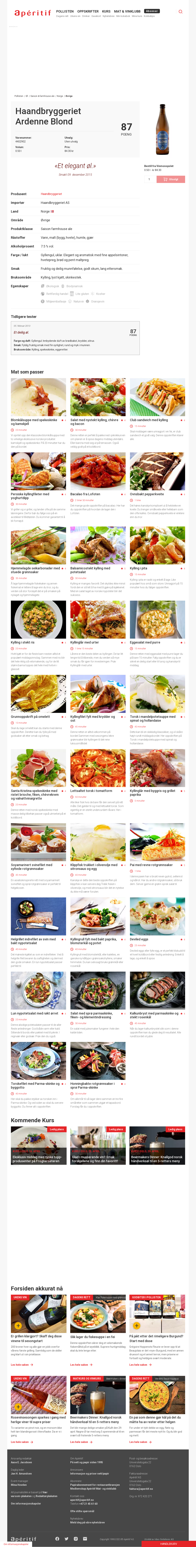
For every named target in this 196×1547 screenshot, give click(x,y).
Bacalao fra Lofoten (85, 494)
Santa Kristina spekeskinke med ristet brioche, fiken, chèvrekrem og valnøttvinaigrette (35, 794)
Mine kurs (137, 16)
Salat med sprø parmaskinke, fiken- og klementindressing (91, 1015)
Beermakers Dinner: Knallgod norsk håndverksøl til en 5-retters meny (95, 1419)
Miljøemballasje (56, 301)
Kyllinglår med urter (84, 642)
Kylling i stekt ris (22, 642)
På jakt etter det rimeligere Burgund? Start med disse (156, 1338)
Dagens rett (62, 16)
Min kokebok (123, 16)
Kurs (106, 11)
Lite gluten (82, 294)
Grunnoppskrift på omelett (30, 717)
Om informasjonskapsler (26, 1503)
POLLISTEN (65, 11)
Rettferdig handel (57, 294)
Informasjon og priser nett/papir (89, 1473)
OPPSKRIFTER (88, 11)
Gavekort (96, 16)
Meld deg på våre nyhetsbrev (87, 1522)
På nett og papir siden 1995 (86, 1462)
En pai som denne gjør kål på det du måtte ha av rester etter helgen (155, 1419)
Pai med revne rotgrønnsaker (151, 865)
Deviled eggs (139, 939)
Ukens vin (75, 16)
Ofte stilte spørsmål (82, 1511)
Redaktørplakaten (46, 1496)
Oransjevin (97, 301)
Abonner (152, 11)
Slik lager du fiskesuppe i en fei (92, 1337)
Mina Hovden (19, 1484)
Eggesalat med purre (145, 642)
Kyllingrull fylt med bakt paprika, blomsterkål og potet (93, 941)
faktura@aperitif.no (141, 1488)
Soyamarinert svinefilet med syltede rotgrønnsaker (31, 867)
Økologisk (52, 286)
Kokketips (149, 16)
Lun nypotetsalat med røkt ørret (34, 1013)
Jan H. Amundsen (21, 1473)
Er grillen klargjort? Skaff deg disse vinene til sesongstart (36, 1338)
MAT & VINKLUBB (127, 11)
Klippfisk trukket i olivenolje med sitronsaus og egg (93, 867)
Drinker (86, 16)
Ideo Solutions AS (164, 1539)
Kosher (100, 294)
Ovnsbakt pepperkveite (147, 494)
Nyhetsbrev (109, 16)
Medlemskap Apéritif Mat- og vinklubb (93, 1488)
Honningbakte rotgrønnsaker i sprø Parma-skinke (92, 1085)
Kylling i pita (138, 568)
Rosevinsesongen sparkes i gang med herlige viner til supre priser (38, 1419)
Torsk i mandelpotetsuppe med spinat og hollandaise (152, 718)
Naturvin (79, 301)
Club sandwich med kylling (149, 420)
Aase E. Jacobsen (21, 1462)
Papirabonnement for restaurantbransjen (95, 1484)
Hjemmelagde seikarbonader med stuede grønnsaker (35, 570)
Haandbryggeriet (51, 194)
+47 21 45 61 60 (88, 1503)
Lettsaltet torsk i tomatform (91, 791)
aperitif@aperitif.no (82, 1499)
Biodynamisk (74, 286)
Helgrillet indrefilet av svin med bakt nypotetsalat (33, 941)
